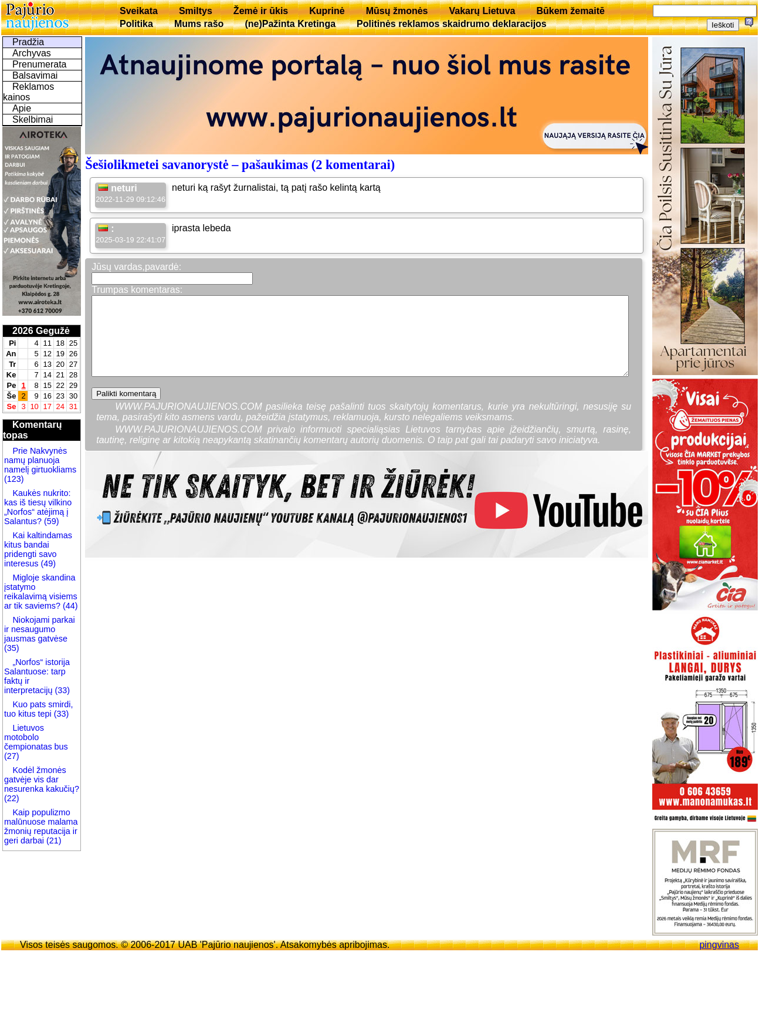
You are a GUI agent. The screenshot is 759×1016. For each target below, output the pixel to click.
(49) (47, 563)
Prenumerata (39, 64)
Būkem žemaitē (570, 11)
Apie (21, 108)
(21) (53, 840)
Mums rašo (198, 24)
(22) (11, 798)
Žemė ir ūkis (260, 11)
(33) (62, 690)
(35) (11, 648)
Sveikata (139, 11)
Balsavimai (34, 75)
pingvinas (719, 945)
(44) (69, 605)
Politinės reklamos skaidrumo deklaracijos (452, 24)
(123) (14, 479)
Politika (136, 24)
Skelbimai (32, 119)
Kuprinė (326, 11)
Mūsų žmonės (397, 11)
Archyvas (31, 53)
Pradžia (28, 42)
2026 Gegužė (41, 331)
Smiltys (195, 11)
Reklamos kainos (28, 92)
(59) (50, 521)
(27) (11, 756)
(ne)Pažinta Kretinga (290, 24)
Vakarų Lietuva (482, 11)
